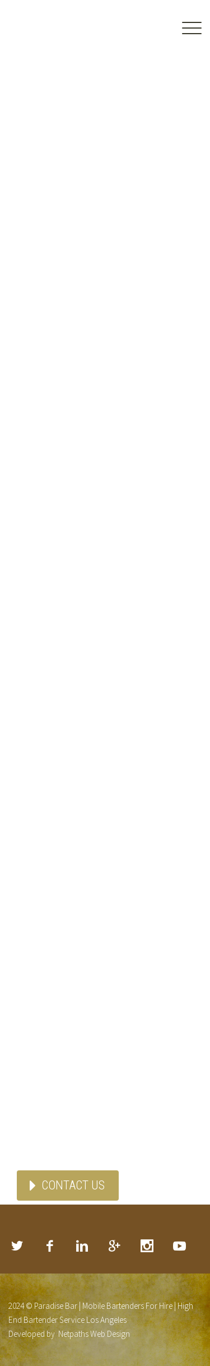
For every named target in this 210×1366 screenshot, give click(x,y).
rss (179, 1246)
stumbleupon (146, 1246)
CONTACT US (73, 1185)
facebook (49, 1246)
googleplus (114, 1246)
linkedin (81, 1246)
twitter (16, 1246)
